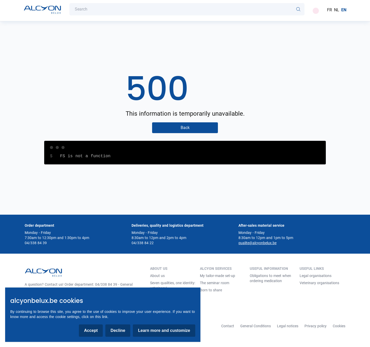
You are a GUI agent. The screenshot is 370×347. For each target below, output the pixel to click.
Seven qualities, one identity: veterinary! (172, 285)
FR (329, 9)
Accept (91, 330)
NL (336, 9)
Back (185, 127)
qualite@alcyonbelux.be (257, 243)
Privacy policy (315, 326)
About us (157, 276)
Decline (117, 330)
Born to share (211, 290)
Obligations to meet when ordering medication (270, 278)
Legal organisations (315, 276)
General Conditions (255, 326)
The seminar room (214, 283)
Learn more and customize (164, 330)
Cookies (339, 326)
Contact (227, 326)
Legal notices (287, 326)
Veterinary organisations (319, 283)
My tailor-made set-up (217, 276)
